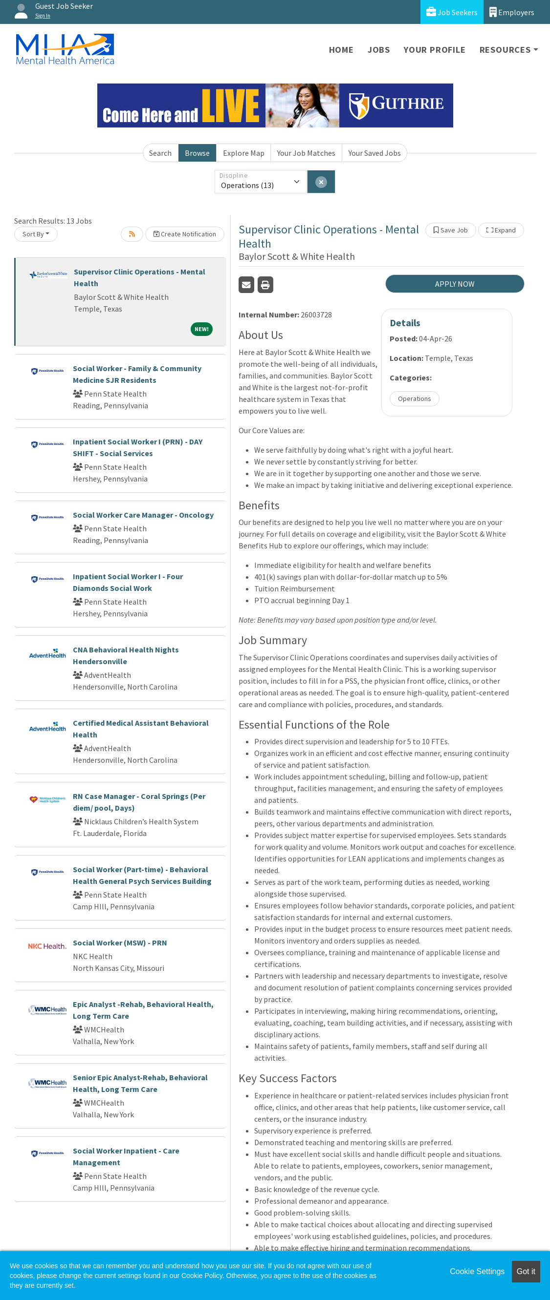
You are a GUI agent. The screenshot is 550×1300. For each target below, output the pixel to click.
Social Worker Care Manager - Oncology (143, 515)
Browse (197, 153)
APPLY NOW (455, 284)
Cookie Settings (477, 1271)
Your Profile (435, 49)
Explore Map (243, 153)
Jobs (379, 49)
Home (341, 49)
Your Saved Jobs (375, 153)
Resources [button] (505, 49)
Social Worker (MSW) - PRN (120, 942)
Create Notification (185, 234)
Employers (511, 12)
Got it (526, 1271)
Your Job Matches (306, 153)
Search (160, 153)
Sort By (33, 234)
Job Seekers (452, 12)
